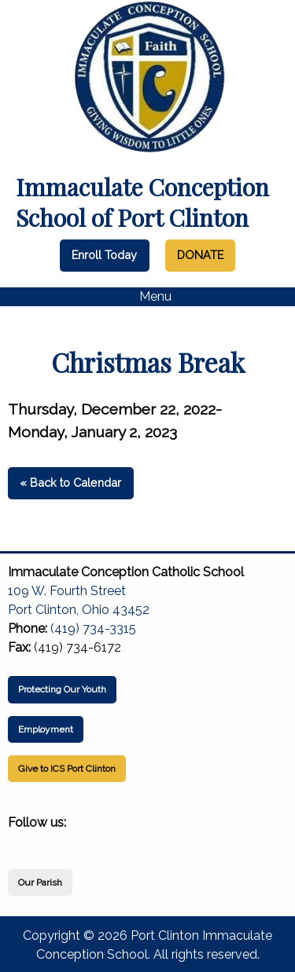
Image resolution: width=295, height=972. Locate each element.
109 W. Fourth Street (67, 590)
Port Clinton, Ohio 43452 (78, 609)
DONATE (200, 254)
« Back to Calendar (70, 482)
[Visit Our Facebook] (20, 841)
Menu (147, 296)
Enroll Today (104, 254)
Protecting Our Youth (62, 689)
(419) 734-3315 (93, 628)
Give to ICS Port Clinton (67, 768)
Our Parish (40, 882)
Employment (45, 729)
